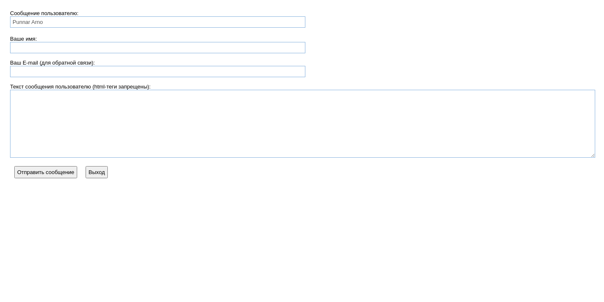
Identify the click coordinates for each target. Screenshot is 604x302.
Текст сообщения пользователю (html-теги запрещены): (80, 86)
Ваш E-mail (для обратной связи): (52, 63)
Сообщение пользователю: (44, 13)
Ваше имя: (23, 39)
